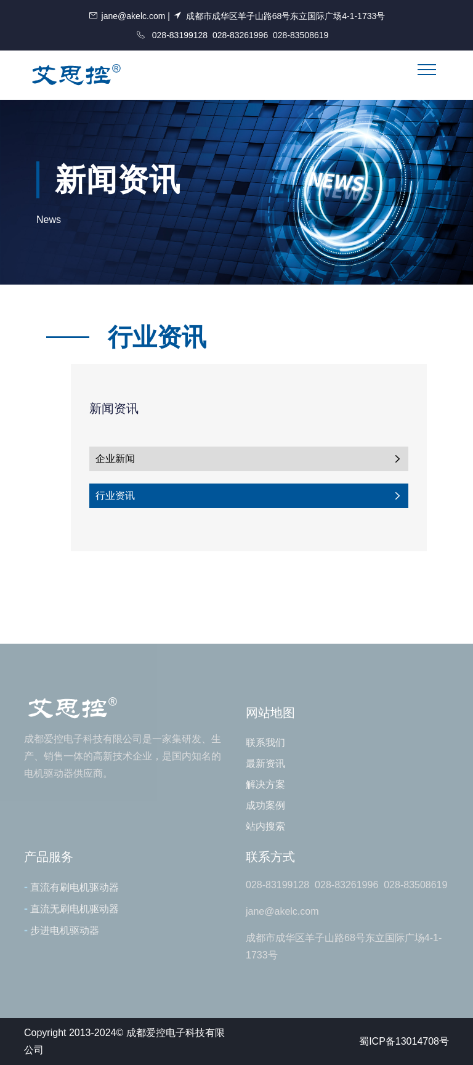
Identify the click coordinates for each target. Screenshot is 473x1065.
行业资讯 (248, 496)
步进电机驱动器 (61, 930)
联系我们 (265, 742)
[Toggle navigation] (426, 69)
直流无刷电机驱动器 (71, 908)
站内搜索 (265, 826)
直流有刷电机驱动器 (71, 887)
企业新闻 (248, 459)
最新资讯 (265, 763)
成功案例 (265, 805)
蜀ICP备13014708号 (404, 1041)
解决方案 (265, 784)
